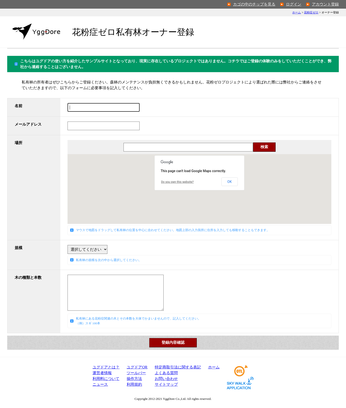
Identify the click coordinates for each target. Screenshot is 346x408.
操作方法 (134, 379)
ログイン (293, 4)
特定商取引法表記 (178, 367)
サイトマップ (166, 384)
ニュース (100, 384)
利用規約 (134, 384)
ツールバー (136, 373)
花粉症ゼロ (311, 12)
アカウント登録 (325, 4)
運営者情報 (102, 373)
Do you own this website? (177, 182)
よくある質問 (166, 373)
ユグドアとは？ (106, 367)
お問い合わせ (166, 379)
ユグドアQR (137, 367)
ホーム (296, 12)
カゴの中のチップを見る (254, 4)
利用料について (106, 379)
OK (229, 182)
